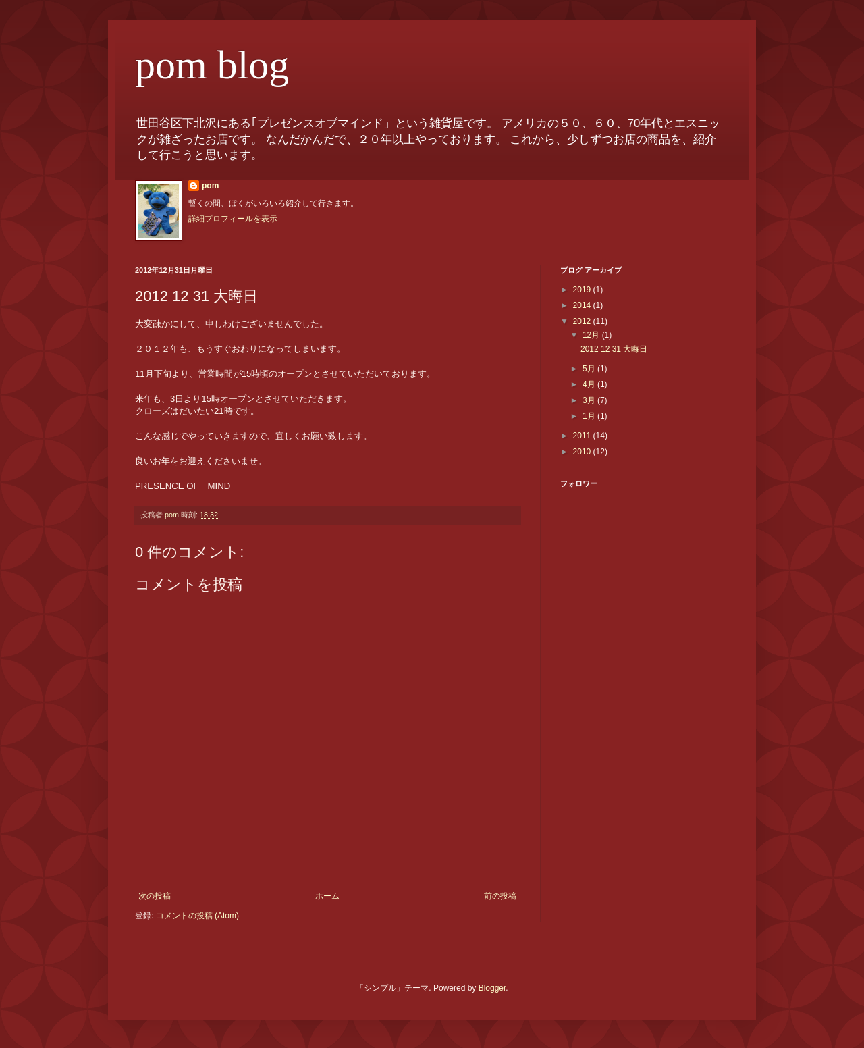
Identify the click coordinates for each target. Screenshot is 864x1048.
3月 (590, 400)
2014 (583, 305)
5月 (590, 368)
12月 (592, 335)
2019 (583, 289)
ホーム (327, 896)
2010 (583, 451)
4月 (590, 384)
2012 (583, 321)
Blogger (492, 988)
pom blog (212, 65)
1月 (590, 416)
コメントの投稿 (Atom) (197, 915)
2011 (583, 435)
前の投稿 (500, 896)
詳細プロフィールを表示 (232, 219)
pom (210, 185)
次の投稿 (154, 896)
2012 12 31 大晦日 (613, 349)
